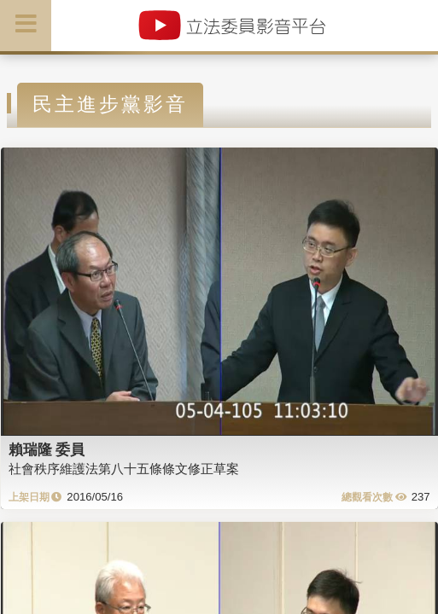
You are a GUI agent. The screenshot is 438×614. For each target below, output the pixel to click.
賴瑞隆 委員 (47, 449)
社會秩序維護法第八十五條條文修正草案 (124, 468)
